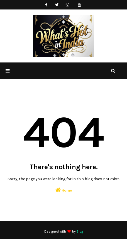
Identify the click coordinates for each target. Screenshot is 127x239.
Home (63, 190)
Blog (80, 231)
